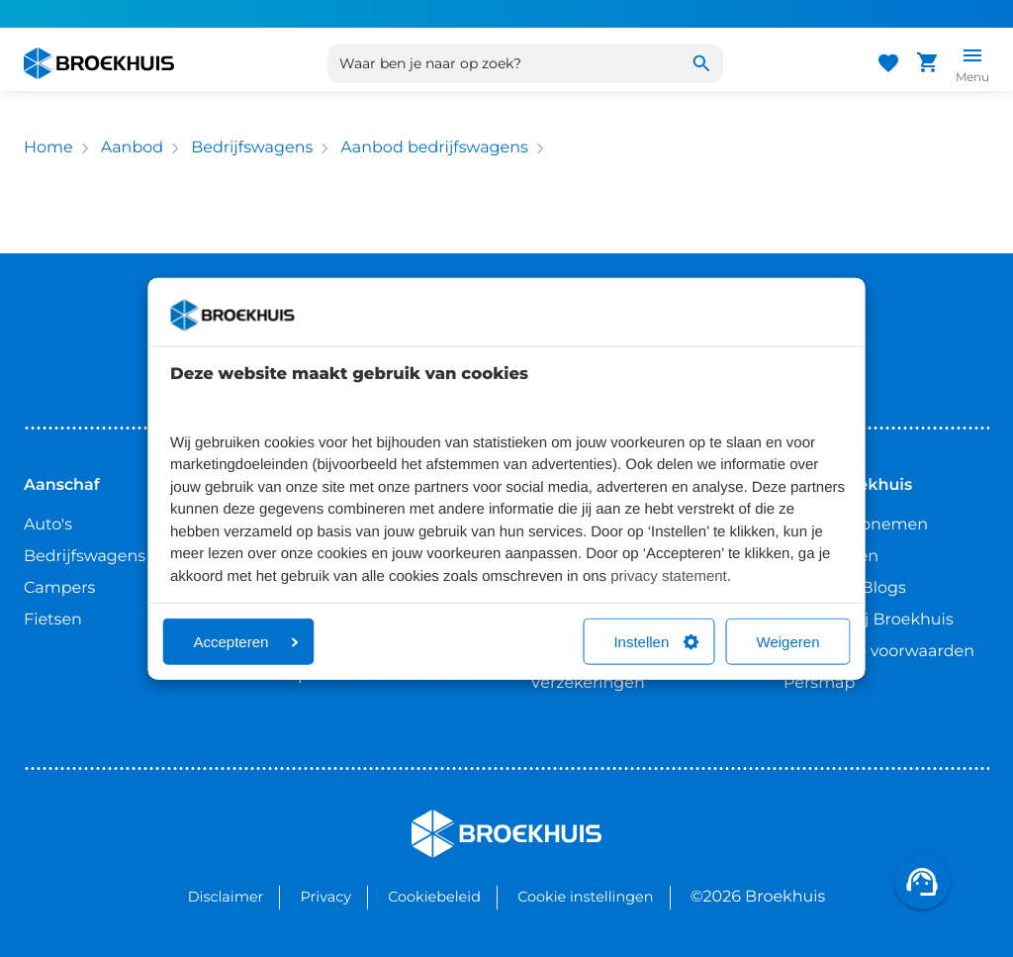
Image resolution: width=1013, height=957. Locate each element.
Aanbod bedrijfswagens (434, 148)
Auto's (48, 525)
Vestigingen (830, 556)
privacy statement (668, 575)
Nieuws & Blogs (844, 588)
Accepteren (246, 641)
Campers (59, 588)
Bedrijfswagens (252, 148)
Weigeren (788, 641)
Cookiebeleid (434, 897)
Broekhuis (452, 818)
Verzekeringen (587, 683)
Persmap (819, 683)
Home (48, 148)
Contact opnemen (855, 525)
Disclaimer (226, 897)
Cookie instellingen (585, 897)
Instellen (655, 641)
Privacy (326, 897)
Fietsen (53, 620)
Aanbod (132, 148)
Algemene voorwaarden (878, 651)
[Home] (99, 63)
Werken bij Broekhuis (868, 620)
